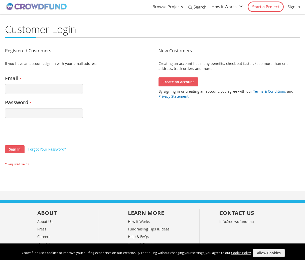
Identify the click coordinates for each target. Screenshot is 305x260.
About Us (45, 221)
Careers (43, 236)
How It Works (139, 221)
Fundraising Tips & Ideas (149, 229)
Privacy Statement (174, 96)
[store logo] (36, 6)
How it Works (224, 7)
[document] (153, 251)
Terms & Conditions (269, 91)
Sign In (293, 7)
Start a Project (265, 7)
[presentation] (43, 133)
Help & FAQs (138, 236)
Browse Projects (168, 7)
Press (41, 229)
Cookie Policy (241, 252)
